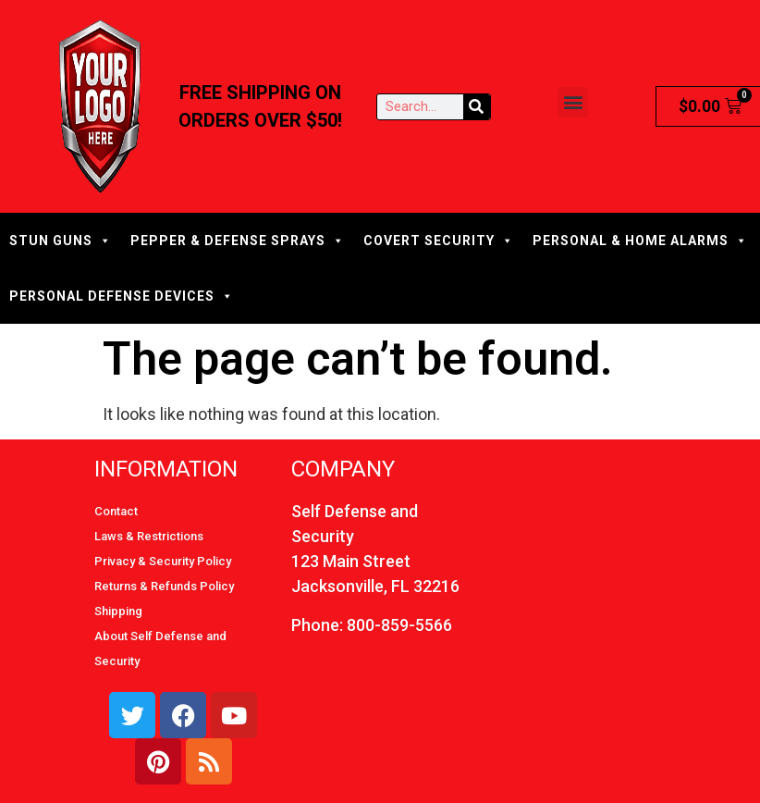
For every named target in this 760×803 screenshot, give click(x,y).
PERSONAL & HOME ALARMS (640, 240)
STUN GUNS (60, 240)
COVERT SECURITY (438, 240)
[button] (573, 102)
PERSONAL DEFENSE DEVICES (121, 296)
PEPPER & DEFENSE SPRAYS (237, 240)
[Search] (476, 106)
